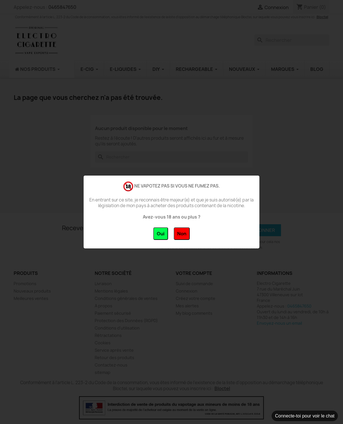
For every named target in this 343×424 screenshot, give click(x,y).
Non (181, 233)
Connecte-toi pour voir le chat (304, 415)
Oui (161, 233)
